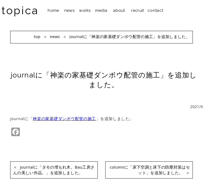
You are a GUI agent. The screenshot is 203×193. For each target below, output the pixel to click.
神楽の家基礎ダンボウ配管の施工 (64, 118)
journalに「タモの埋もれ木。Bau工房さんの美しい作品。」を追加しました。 (54, 169)
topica (20, 10)
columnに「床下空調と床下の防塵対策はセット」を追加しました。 (150, 170)
